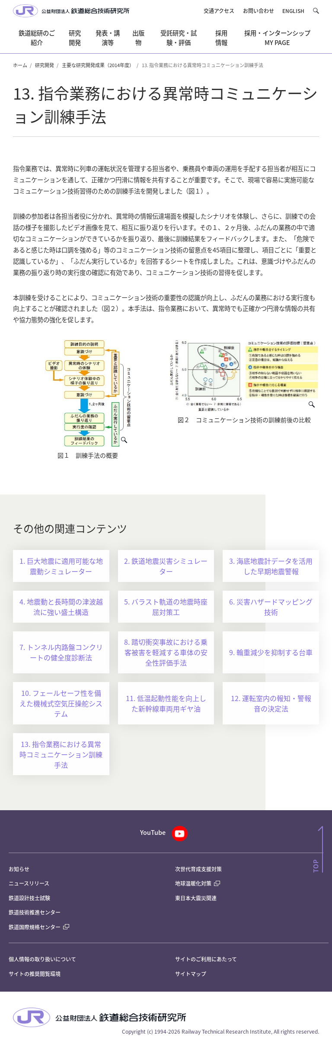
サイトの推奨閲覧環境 (35, 973)
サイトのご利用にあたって (206, 959)
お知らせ (19, 869)
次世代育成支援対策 (198, 869)
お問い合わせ (258, 10)
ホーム (20, 64)
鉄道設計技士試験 (29, 898)
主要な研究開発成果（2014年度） (98, 64)
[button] (316, 11)
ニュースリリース (29, 883)
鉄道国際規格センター (39, 927)
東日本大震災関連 (196, 898)
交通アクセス (219, 10)
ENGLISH (293, 10)
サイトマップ (190, 973)
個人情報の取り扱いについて (42, 959)
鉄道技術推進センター (35, 912)
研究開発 (44, 64)
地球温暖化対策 (193, 883)
